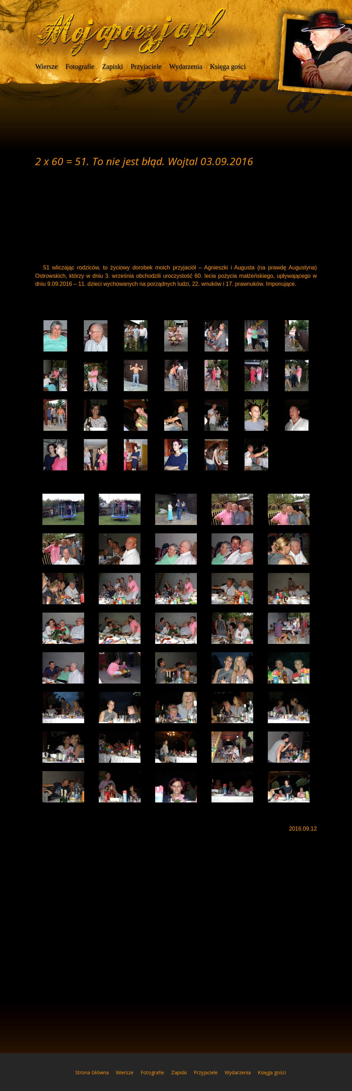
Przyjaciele (145, 67)
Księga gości (228, 67)
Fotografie (79, 67)
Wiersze (46, 67)
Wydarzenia (185, 67)
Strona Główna (92, 1072)
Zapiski (112, 67)
